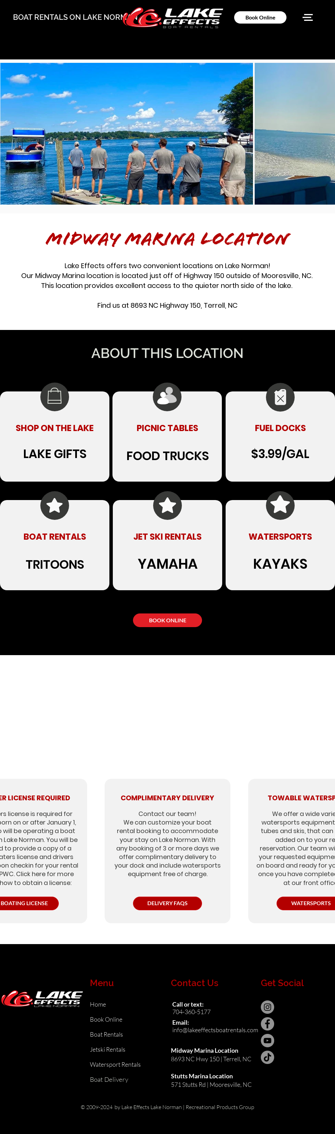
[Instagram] (267, 1007)
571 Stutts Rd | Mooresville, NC (211, 1084)
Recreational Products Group (220, 1107)
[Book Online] (260, 17)
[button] (308, 17)
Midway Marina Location (204, 1050)
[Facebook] (267, 1024)
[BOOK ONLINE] (167, 620)
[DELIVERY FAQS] (167, 903)
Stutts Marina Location (202, 1076)
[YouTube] (267, 1040)
